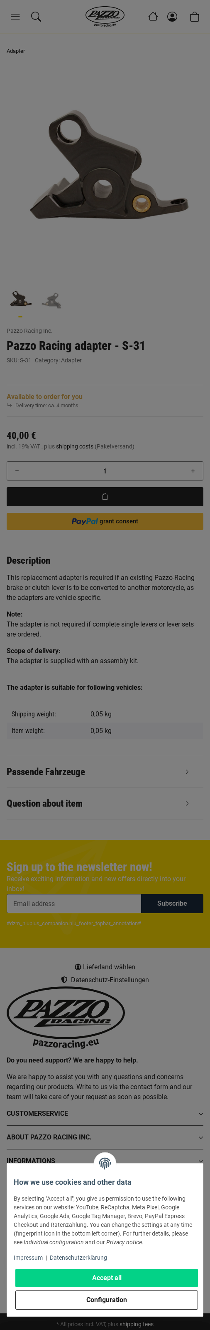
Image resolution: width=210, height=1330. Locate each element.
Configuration (106, 1300)
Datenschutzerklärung (78, 1257)
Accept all (107, 1278)
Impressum (28, 1257)
